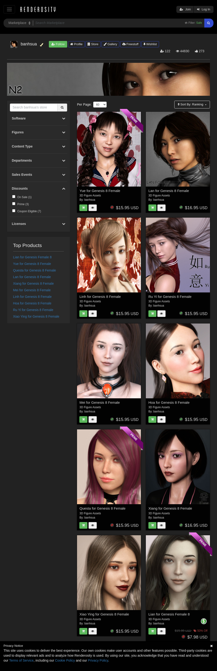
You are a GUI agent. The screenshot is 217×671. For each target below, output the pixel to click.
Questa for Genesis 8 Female (34, 270)
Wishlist (150, 44)
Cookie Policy (65, 660)
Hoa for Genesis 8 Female (32, 303)
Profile (76, 44)
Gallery (110, 44)
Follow (58, 44)
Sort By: (191, 104)
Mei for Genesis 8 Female (32, 290)
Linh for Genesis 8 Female (32, 297)
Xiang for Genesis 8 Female (33, 283)
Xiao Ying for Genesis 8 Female (36, 316)
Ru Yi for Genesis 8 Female (33, 310)
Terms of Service (21, 660)
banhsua (89, 199)
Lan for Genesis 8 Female (32, 277)
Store (93, 44)
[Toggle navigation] (9, 9)
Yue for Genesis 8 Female (32, 264)
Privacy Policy (98, 660)
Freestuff (130, 44)
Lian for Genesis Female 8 (32, 257)
